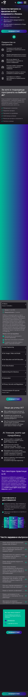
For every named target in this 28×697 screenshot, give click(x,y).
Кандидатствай (14, 693)
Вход (20, 2)
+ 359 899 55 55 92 (12, 623)
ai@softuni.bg (11, 620)
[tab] (14, 305)
